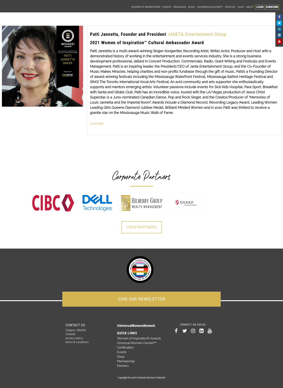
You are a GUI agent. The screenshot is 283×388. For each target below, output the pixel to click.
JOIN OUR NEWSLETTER (141, 299)
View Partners (142, 227)
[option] (53, 203)
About (250, 7)
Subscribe (272, 7)
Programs (179, 7)
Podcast (230, 7)
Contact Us (75, 325)
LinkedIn (97, 124)
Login (259, 7)
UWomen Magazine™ (210, 7)
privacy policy (74, 338)
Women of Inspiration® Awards (139, 338)
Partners (123, 366)
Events (167, 7)
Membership (126, 361)
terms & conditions (77, 342)
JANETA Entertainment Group (198, 34)
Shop (241, 7)
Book (191, 7)
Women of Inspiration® (145, 7)
